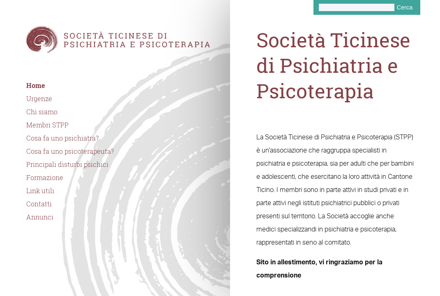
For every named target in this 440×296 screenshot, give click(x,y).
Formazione (44, 177)
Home (35, 85)
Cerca (404, 7)
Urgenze (39, 98)
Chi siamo (42, 111)
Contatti (39, 203)
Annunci (39, 217)
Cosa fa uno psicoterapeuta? (70, 151)
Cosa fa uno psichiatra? (62, 138)
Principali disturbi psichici (67, 164)
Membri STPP (47, 125)
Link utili (40, 190)
